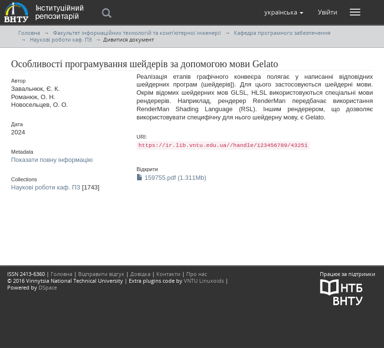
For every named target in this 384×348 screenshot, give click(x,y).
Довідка (140, 273)
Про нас (196, 273)
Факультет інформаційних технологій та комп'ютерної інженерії (137, 32)
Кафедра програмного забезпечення (282, 32)
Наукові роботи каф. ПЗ (61, 39)
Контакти (168, 273)
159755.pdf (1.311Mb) (171, 177)
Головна (29, 32)
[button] (284, 12)
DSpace (48, 287)
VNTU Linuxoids (204, 280)
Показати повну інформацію (52, 159)
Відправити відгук (101, 273)
